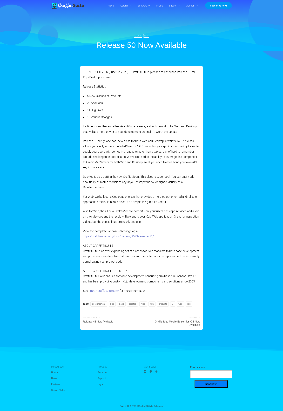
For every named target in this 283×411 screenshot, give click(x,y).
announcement (98, 304)
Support (173, 5)
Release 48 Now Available (98, 321)
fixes (143, 304)
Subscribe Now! (218, 5)
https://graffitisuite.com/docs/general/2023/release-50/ (118, 236)
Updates (138, 36)
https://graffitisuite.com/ (104, 290)
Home (54, 372)
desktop (132, 304)
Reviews (55, 384)
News (111, 5)
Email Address (197, 367)
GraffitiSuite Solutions (152, 406)
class (121, 304)
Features (124, 5)
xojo (189, 304)
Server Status (58, 390)
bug (112, 304)
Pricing (159, 5)
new (152, 304)
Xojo (146, 36)
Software (142, 5)
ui (173, 304)
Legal (100, 384)
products (163, 304)
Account (190, 5)
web (180, 304)
